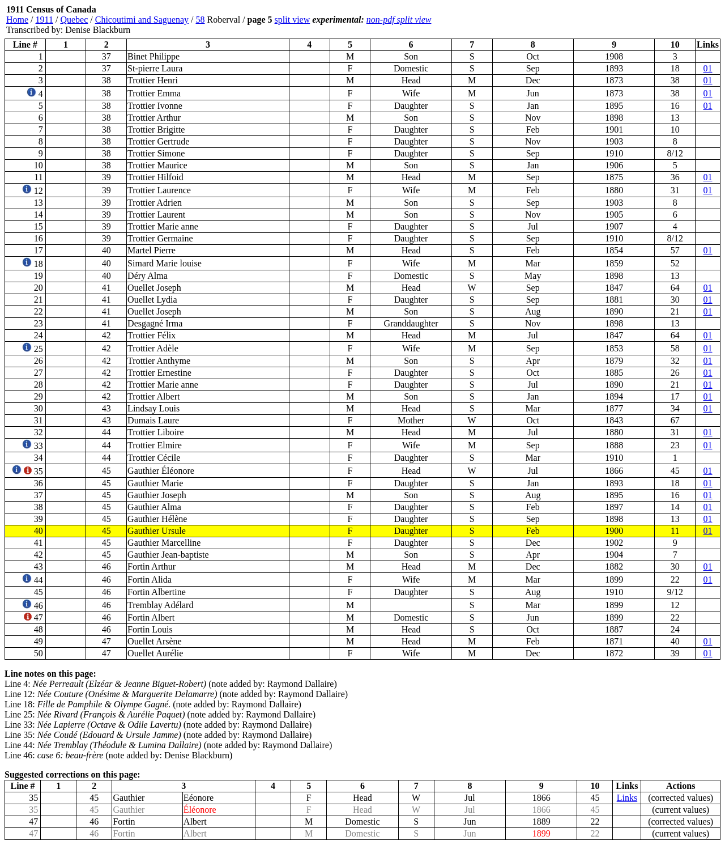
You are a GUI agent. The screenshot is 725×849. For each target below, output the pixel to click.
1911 (44, 19)
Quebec (74, 19)
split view (292, 19)
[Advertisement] (652, 20)
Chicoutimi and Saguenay (142, 19)
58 (200, 19)
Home (17, 19)
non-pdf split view (399, 19)
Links (627, 798)
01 (708, 68)
